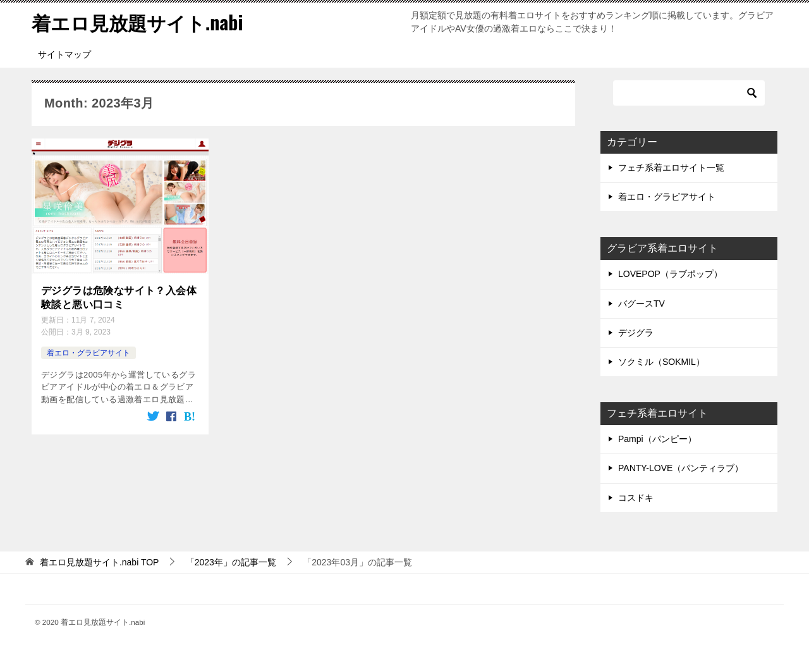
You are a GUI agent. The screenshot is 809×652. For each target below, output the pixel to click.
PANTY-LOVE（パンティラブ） (680, 468)
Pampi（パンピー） (657, 439)
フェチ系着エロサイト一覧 (671, 168)
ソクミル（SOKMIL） (661, 362)
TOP (99, 562)
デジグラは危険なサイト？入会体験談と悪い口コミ (119, 297)
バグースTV (641, 303)
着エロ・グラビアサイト (88, 352)
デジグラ (636, 333)
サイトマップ (64, 54)
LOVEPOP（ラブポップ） (670, 274)
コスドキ (636, 498)
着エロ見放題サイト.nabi (137, 22)
